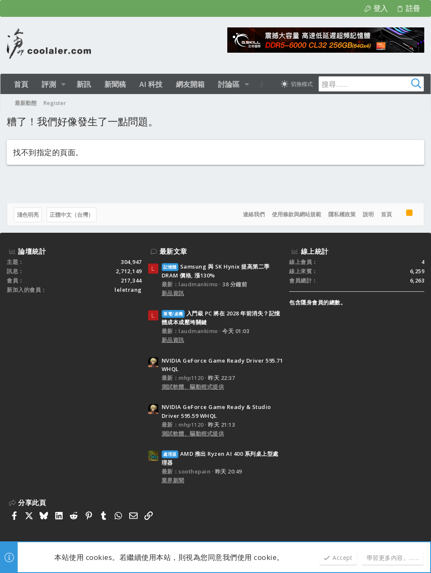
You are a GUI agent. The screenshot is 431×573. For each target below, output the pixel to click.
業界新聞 (173, 480)
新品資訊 (173, 293)
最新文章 (173, 251)
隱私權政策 (342, 214)
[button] (63, 84)
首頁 (386, 214)
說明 (368, 214)
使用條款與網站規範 (296, 214)
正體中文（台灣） (71, 214)
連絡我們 (254, 214)
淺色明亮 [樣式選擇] (28, 214)
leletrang (128, 289)
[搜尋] (371, 84)
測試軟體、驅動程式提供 (193, 386)
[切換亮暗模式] (296, 83)
